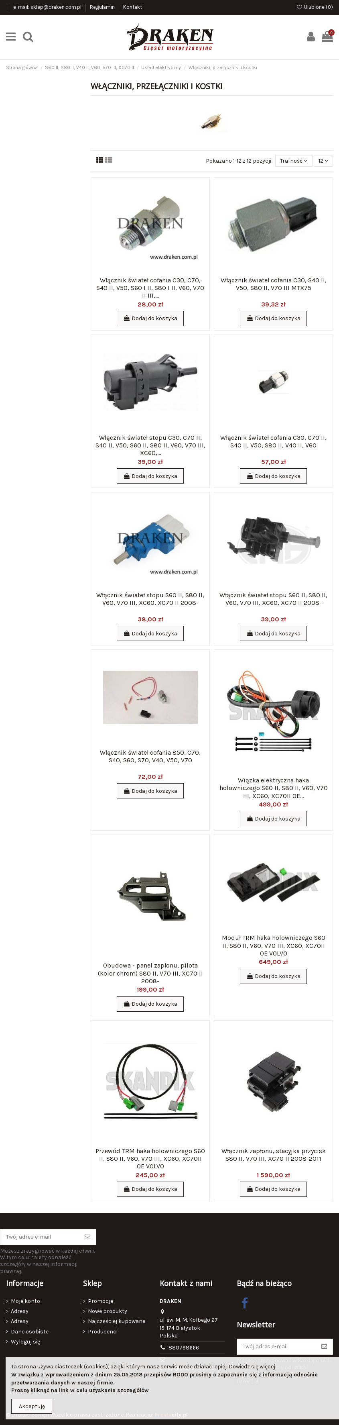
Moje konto (25, 1301)
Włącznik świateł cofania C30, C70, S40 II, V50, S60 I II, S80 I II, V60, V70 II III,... (150, 287)
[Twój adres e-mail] (39, 1237)
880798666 (183, 1347)
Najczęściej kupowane (116, 1321)
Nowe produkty (107, 1311)
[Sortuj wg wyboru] (293, 161)
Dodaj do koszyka (150, 318)
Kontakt (132, 7)
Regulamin (103, 7)
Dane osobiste (30, 1331)
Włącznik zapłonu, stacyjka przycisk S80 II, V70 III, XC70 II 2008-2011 (273, 1154)
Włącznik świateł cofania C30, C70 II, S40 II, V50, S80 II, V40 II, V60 (273, 441)
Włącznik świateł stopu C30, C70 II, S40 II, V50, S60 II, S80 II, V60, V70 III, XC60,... (150, 445)
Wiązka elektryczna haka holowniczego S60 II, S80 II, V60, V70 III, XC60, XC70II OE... (273, 787)
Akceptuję (32, 1406)
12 (323, 160)
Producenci (103, 1331)
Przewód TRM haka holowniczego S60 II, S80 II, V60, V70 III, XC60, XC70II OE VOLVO (150, 1158)
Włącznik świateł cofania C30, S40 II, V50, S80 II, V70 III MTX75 (274, 284)
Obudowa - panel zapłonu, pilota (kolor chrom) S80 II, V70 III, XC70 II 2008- (150, 973)
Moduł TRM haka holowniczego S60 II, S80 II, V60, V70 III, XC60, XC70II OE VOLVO (273, 945)
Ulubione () (314, 7)
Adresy (19, 1311)
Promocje (100, 1301)
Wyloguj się (25, 1341)
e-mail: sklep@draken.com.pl (48, 7)
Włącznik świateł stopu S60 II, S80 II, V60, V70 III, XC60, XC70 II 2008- (150, 598)
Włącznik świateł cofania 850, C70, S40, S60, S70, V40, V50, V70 (150, 756)
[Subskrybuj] (87, 1237)
